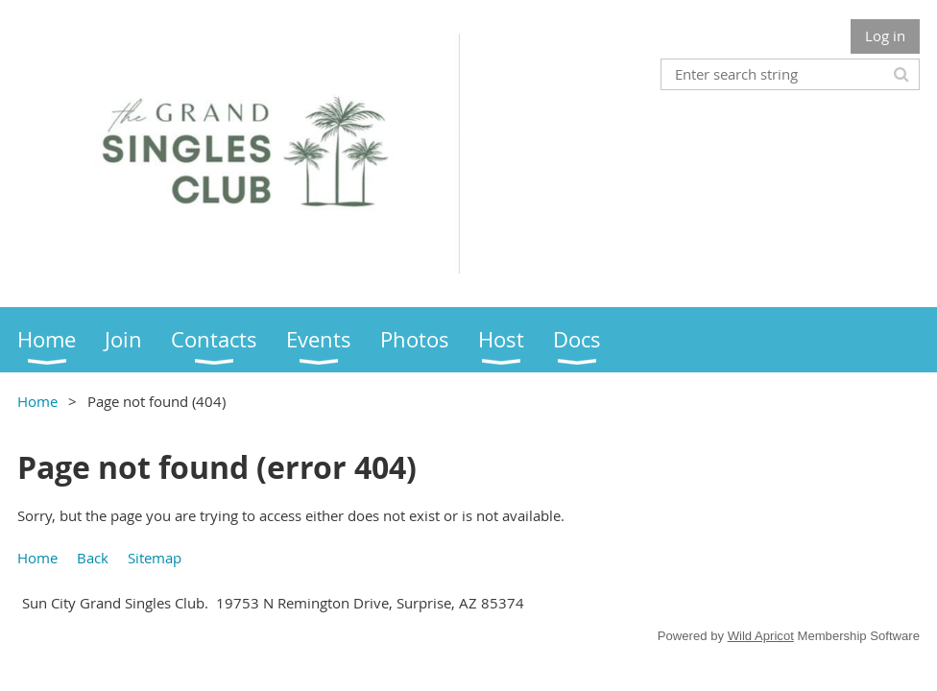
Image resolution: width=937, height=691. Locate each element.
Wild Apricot (761, 636)
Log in (885, 35)
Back (92, 557)
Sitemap (154, 557)
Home (37, 401)
